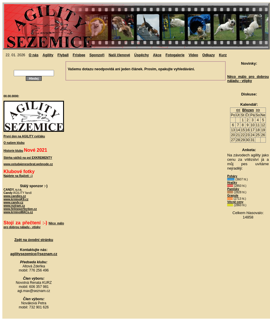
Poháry (232, 176)
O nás (33, 55)
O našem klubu (14, 142)
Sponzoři (97, 55)
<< (238, 110)
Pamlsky (233, 189)
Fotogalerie (175, 55)
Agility (48, 55)
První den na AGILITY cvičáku (24, 136)
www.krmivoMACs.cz (18, 212)
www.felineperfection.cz (20, 209)
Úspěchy (141, 55)
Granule (232, 195)
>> (258, 110)
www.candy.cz (13, 202)
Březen (248, 110)
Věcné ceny (235, 202)
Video (193, 55)
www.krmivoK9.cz (16, 199)
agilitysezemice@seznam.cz (33, 254)
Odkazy (208, 55)
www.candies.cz (15, 196)
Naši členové (119, 55)
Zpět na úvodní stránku (33, 240)
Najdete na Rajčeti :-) (18, 175)
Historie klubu (13, 150)
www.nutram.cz (14, 205)
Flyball (63, 55)
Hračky (232, 182)
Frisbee (79, 55)
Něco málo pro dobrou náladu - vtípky (248, 79)
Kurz (223, 55)
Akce (157, 55)
